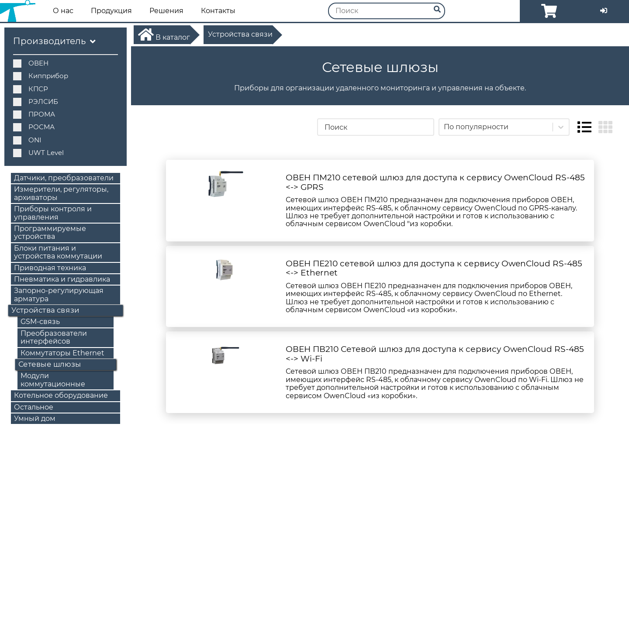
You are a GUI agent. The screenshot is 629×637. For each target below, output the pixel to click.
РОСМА (34, 127)
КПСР (30, 89)
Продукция (111, 11)
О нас (63, 11)
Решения (166, 11)
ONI (27, 140)
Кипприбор (40, 75)
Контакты (218, 11)
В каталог (164, 34)
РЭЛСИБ (35, 101)
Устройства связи (240, 34)
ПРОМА (34, 114)
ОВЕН (30, 63)
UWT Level (38, 152)
